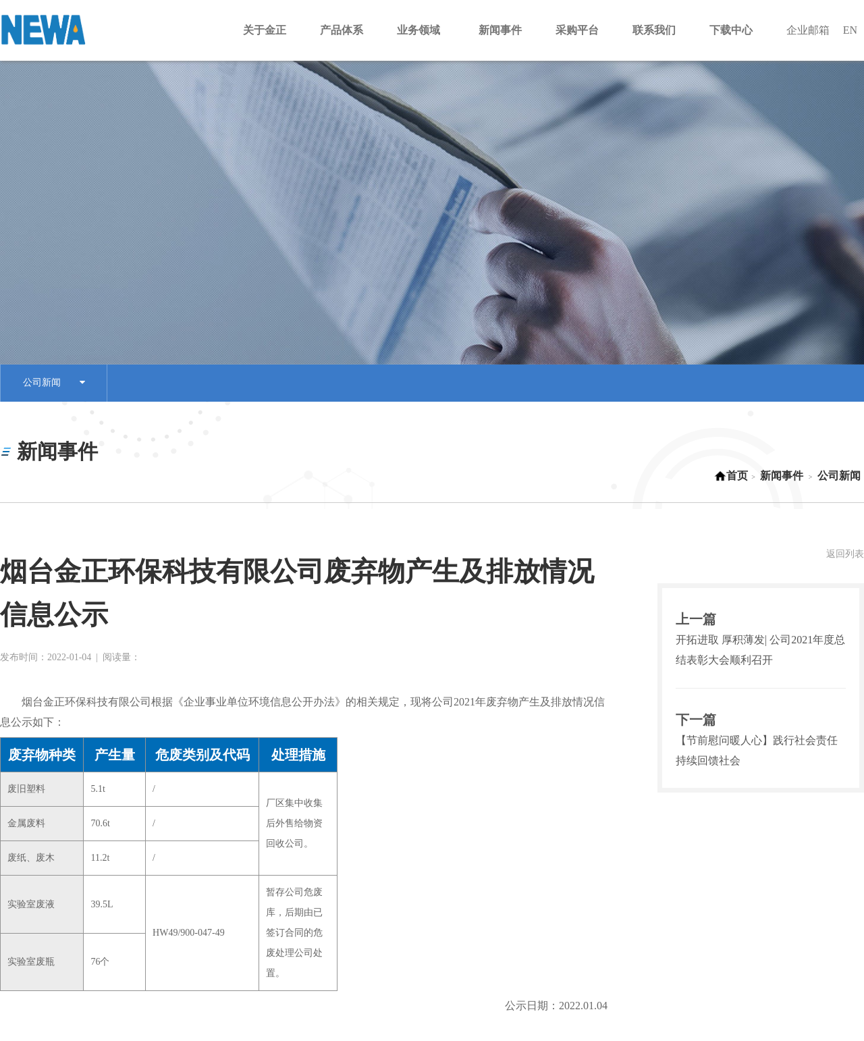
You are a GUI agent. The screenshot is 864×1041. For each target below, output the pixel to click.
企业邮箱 (808, 30)
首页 (731, 475)
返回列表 (845, 554)
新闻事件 (781, 475)
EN (850, 30)
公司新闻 (54, 383)
